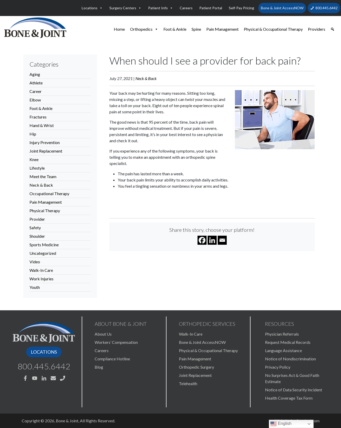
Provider (37, 219)
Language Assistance (283, 350)
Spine (196, 29)
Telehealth (188, 383)
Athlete (36, 82)
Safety (35, 227)
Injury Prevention (44, 142)
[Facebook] (202, 240)
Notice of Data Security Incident (293, 389)
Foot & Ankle (174, 29)
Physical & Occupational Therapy (273, 29)
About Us (103, 333)
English (280, 424)
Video (34, 261)
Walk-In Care (41, 270)
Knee (34, 159)
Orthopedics (144, 29)
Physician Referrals (282, 333)
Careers (186, 8)
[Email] (222, 240)
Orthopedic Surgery (196, 366)
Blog (99, 366)
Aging (34, 74)
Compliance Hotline (112, 358)
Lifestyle (37, 167)
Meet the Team (42, 176)
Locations (92, 8)
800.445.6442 (326, 8)
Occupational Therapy (49, 193)
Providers (316, 29)
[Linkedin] (212, 240)
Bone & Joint (67, 420)
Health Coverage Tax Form (289, 397)
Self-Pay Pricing (241, 8)
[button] (332, 29)
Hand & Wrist (41, 125)
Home (119, 29)
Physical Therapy (44, 210)
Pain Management (222, 29)
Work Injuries (41, 278)
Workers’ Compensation (116, 342)
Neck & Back (41, 185)
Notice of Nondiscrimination (290, 358)
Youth (34, 287)
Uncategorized (42, 253)
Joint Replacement (45, 150)
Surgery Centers (125, 8)
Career (35, 91)
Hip (32, 133)
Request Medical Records (287, 342)
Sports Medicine (44, 244)
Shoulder (37, 236)
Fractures (38, 116)
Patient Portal (210, 8)
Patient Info (160, 8)
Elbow (35, 99)
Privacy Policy (277, 366)
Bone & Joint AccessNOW (282, 8)
